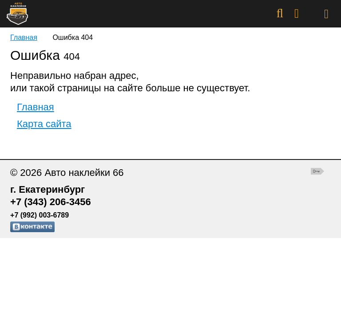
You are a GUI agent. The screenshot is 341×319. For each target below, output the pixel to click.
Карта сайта (44, 123)
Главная (23, 37)
